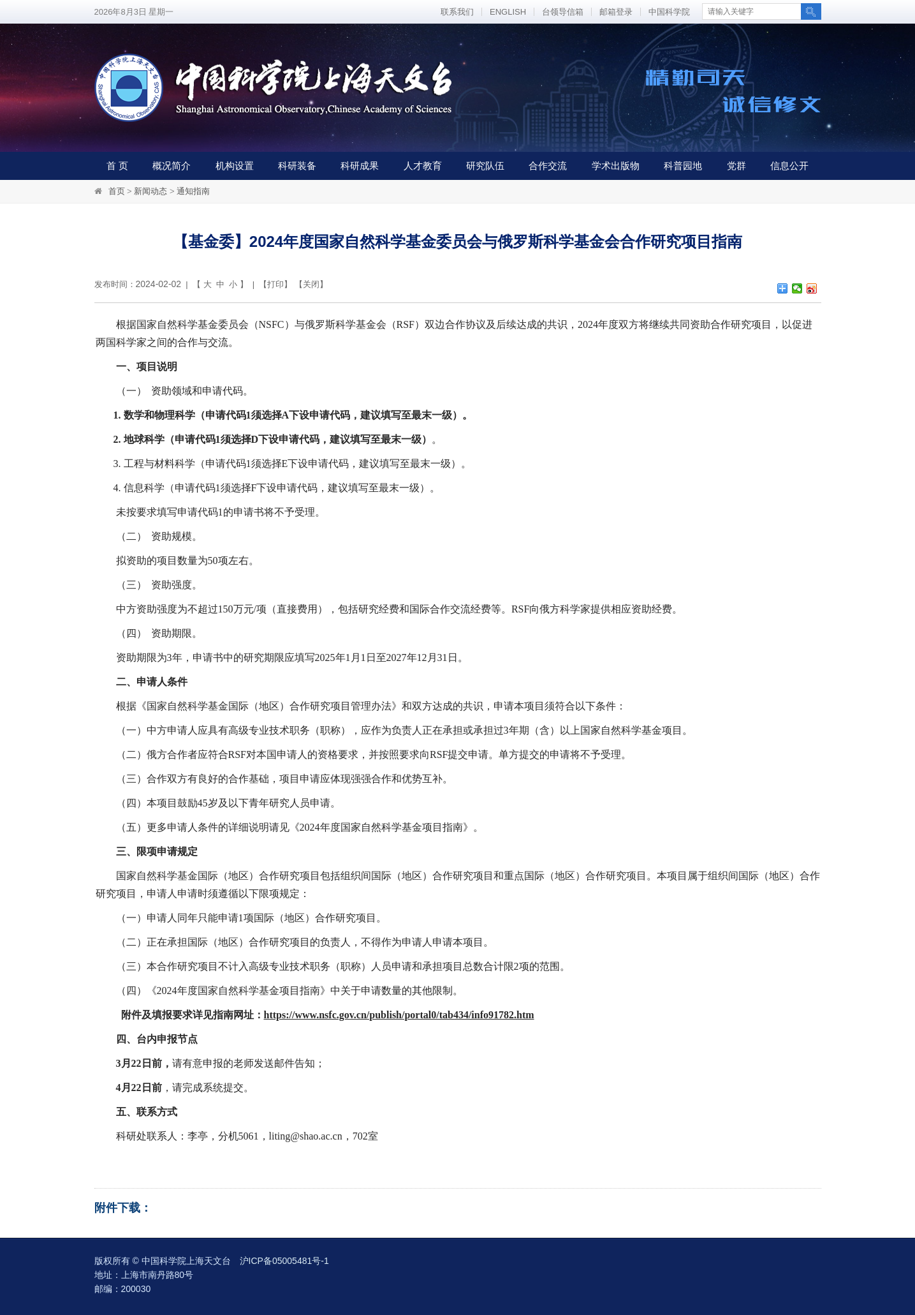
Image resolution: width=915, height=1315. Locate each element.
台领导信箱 (562, 12)
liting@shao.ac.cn (305, 1136)
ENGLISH (508, 12)
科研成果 (359, 165)
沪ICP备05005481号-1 (284, 1261)
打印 (275, 284)
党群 (736, 165)
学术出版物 (616, 165)
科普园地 (683, 165)
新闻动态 (150, 191)
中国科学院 (669, 12)
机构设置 (235, 165)
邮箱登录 (616, 12)
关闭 (311, 284)
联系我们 (457, 12)
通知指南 (193, 191)
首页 (116, 191)
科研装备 (297, 165)
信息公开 (789, 165)
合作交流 (548, 165)
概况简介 (171, 165)
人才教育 (423, 165)
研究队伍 (485, 165)
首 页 (117, 165)
